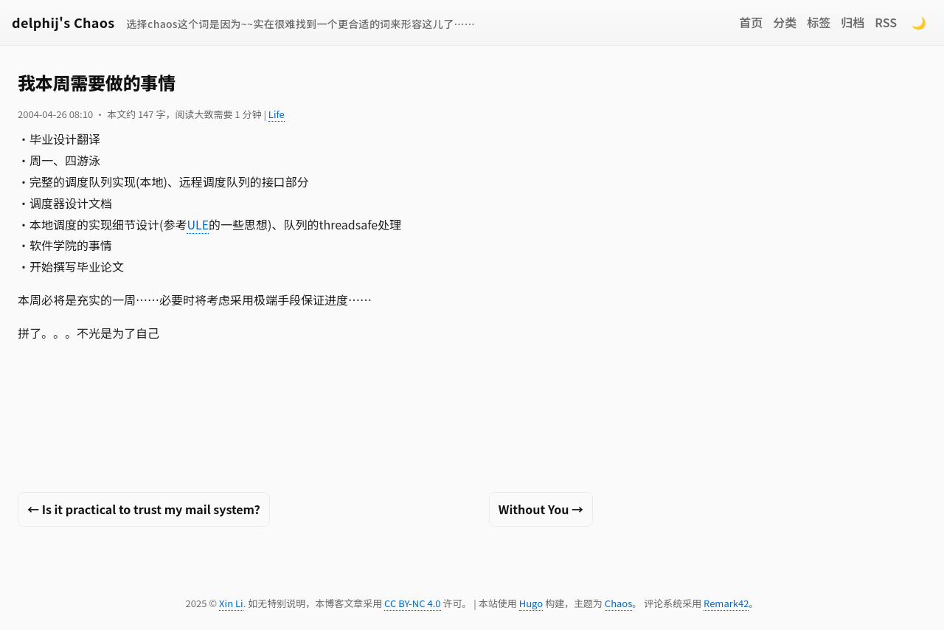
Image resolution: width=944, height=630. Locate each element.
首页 (751, 22)
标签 (818, 22)
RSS (886, 22)
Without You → (541, 509)
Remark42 (726, 603)
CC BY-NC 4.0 (412, 603)
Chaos (618, 603)
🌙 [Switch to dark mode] (919, 22)
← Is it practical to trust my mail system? (143, 509)
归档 (852, 22)
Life (276, 114)
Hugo (531, 603)
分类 (784, 22)
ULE (198, 224)
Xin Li (231, 603)
